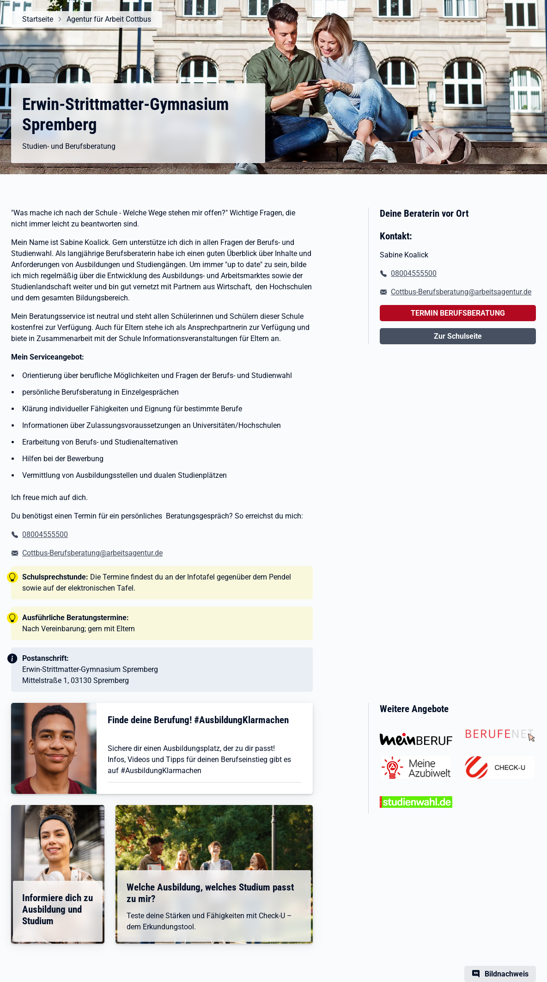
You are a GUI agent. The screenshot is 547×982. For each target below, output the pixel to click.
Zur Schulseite (458, 336)
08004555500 (45, 534)
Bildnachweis (507, 974)
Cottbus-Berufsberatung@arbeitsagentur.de (92, 553)
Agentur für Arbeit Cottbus (109, 19)
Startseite (37, 19)
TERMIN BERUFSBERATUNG (458, 313)
